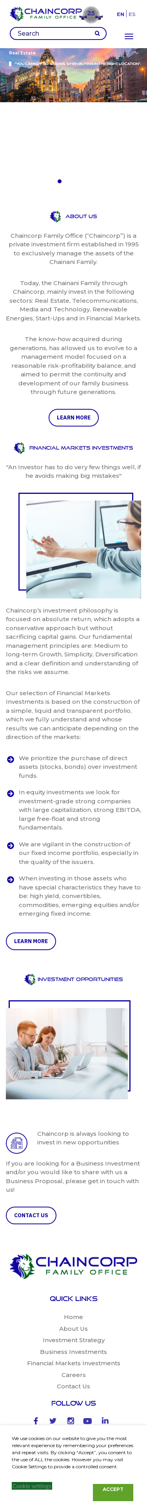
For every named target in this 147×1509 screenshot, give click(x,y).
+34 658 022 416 (73, 1403)
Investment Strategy (74, 1247)
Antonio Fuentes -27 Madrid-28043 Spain (80, 1376)
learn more (74, 324)
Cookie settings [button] (32, 1486)
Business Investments (73, 1258)
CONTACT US (31, 1122)
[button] (59, 93)
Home (73, 1224)
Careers (74, 1281)
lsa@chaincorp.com (79, 1420)
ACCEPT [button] (113, 1489)
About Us (73, 1235)
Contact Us (73, 1293)
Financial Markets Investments (73, 1270)
